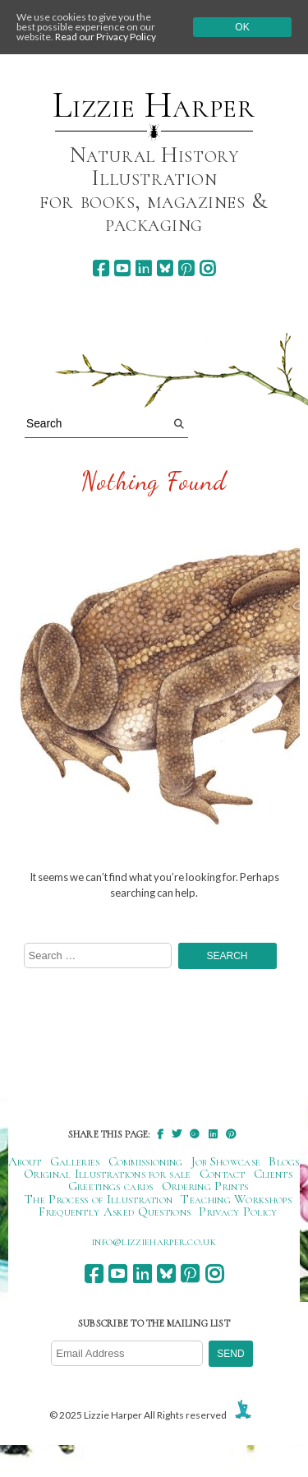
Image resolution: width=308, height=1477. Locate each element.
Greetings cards (111, 1186)
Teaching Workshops (236, 1199)
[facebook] (100, 268)
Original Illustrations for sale (107, 1173)
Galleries (75, 1161)
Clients (273, 1173)
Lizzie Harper (154, 105)
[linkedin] (143, 268)
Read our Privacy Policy (105, 36)
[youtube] (122, 268)
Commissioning (145, 1161)
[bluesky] (164, 268)
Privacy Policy (238, 1211)
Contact (223, 1173)
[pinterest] (186, 268)
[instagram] (207, 268)
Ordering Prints (205, 1186)
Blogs (284, 1161)
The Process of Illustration (98, 1199)
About (25, 1161)
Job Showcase (226, 1161)
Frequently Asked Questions (115, 1211)
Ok (242, 27)
